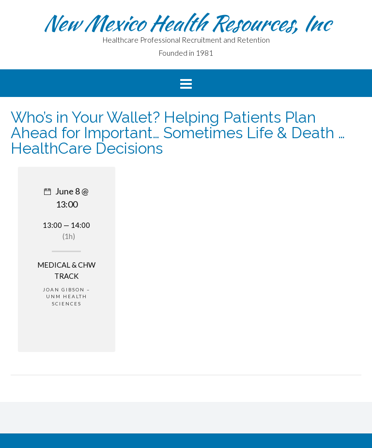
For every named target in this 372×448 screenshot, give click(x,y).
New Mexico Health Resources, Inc (186, 22)
